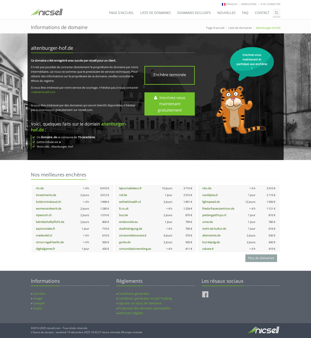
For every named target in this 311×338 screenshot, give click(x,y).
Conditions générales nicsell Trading (145, 298)
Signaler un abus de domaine (140, 303)
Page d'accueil (121, 12)
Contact (262, 12)
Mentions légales (130, 313)
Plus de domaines (261, 258)
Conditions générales (133, 293)
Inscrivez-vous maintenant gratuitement (169, 104)
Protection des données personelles (144, 308)
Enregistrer (249, 4)
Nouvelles (226, 12)
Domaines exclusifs (194, 12)
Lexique (39, 303)
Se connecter (270, 4)
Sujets (37, 308)
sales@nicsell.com (43, 92)
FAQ (245, 12)
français (231, 4)
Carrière (39, 293)
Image (37, 298)
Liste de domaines (155, 12)
